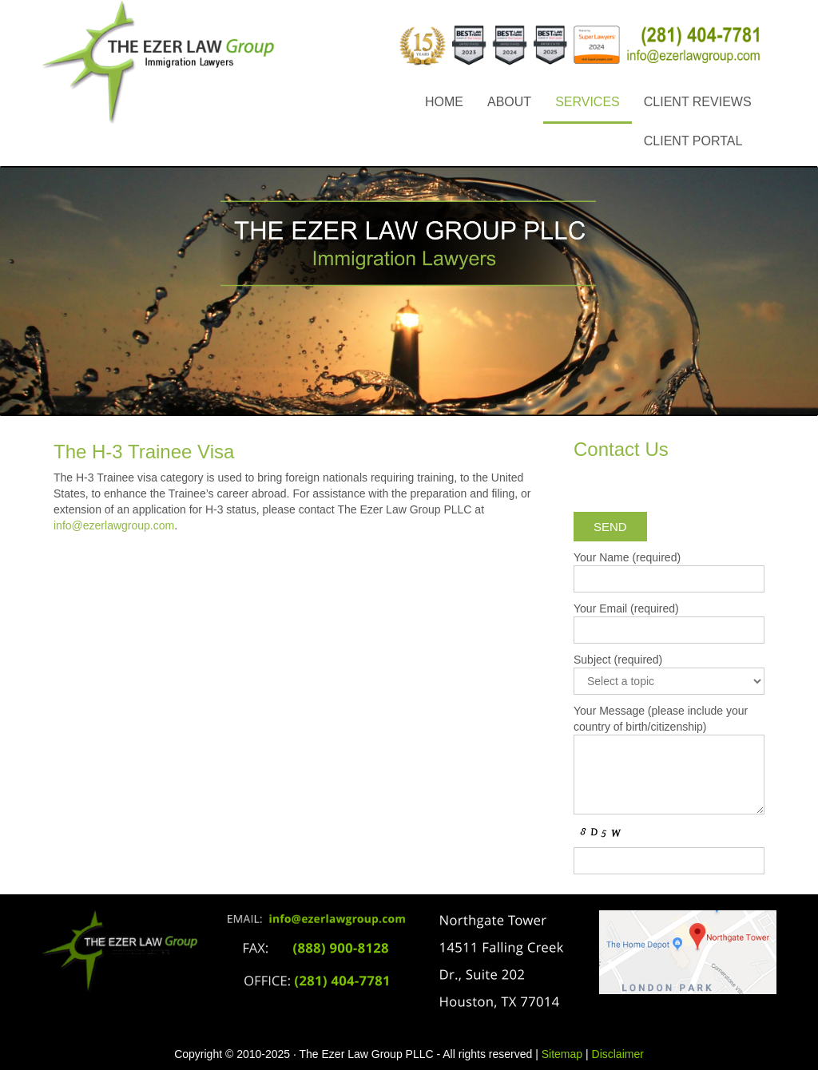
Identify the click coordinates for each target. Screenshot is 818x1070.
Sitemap (562, 1054)
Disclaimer (618, 1054)
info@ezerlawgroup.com (114, 525)
